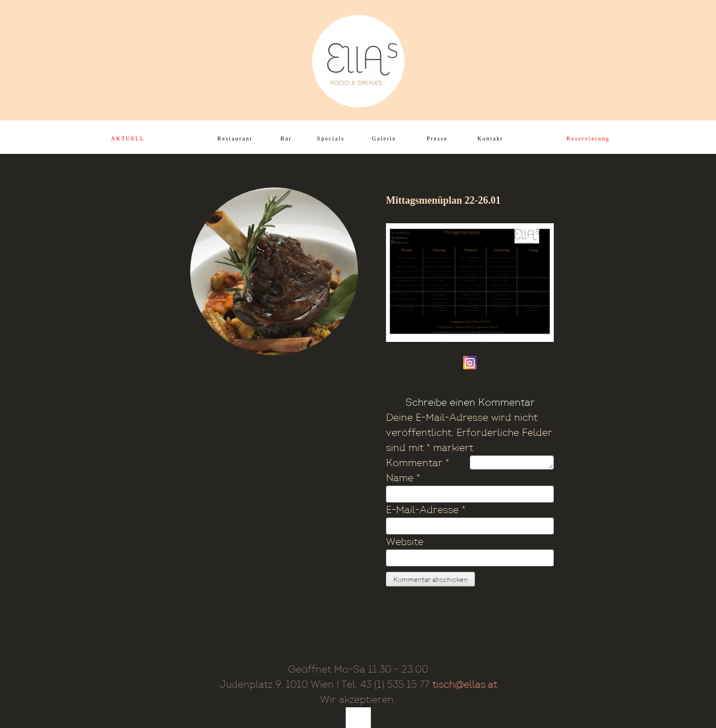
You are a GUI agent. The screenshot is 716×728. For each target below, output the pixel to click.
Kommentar (417, 463)
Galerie (384, 138)
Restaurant (235, 138)
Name (403, 478)
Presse (437, 138)
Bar (285, 138)
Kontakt (490, 138)
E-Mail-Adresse (425, 510)
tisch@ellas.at (464, 685)
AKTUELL (127, 138)
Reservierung (588, 138)
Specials (331, 138)
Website (404, 542)
